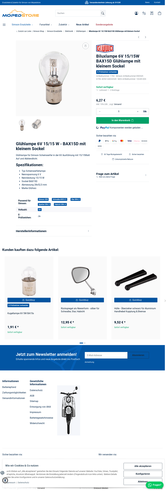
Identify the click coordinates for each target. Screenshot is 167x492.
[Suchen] (80, 13)
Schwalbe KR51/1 (59, 199)
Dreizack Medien (101, 488)
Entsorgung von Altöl (40, 406)
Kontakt (157, 2)
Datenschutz (25, 482)
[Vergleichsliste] (144, 13)
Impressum (12, 482)
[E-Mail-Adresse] (106, 355)
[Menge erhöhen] (137, 111)
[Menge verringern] (99, 111)
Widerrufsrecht (37, 423)
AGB (32, 395)
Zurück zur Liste (23, 31)
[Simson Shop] (20, 13)
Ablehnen (141, 481)
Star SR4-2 (75, 199)
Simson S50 (43, 199)
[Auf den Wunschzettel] (85, 46)
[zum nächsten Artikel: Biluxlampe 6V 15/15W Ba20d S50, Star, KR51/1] (145, 37)
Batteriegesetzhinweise (41, 417)
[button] (136, 13)
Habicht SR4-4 (60, 204)
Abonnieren (138, 355)
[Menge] (118, 111)
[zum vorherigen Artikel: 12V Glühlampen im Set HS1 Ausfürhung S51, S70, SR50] (138, 37)
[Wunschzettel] (152, 13)
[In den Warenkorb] (122, 120)
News (147, 2)
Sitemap (34, 401)
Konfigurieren (141, 474)
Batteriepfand (9, 387)
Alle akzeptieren (141, 466)
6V (40, 210)
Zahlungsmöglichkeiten (14, 392)
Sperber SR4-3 (44, 204)
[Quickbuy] (29, 300)
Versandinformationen (13, 398)
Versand (117, 104)
